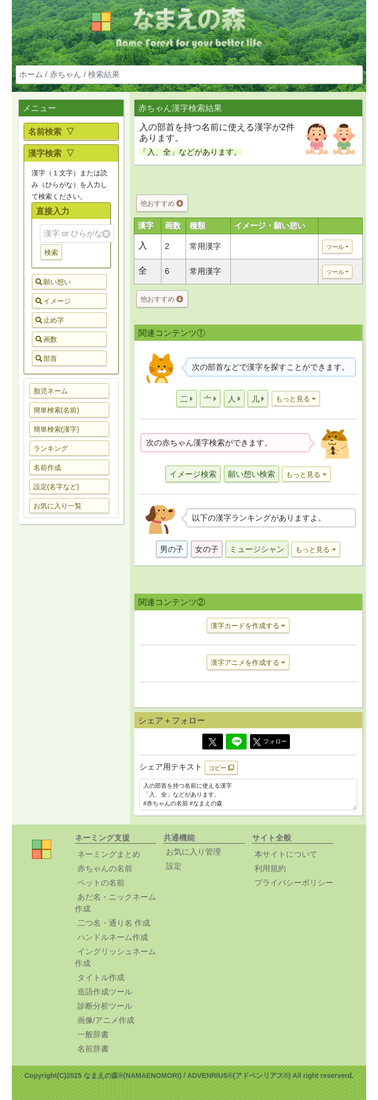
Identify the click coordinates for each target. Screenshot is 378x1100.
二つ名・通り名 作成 (113, 923)
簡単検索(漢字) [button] (56, 429)
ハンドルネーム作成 (112, 937)
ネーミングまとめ (108, 854)
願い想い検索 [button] (251, 474)
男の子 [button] (172, 549)
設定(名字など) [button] (56, 487)
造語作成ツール (104, 992)
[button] (186, 398)
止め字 (49, 320)
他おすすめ (161, 203)
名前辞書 (93, 1049)
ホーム (31, 74)
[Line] (236, 741)
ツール (335, 247)
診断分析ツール (104, 1006)
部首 (46, 358)
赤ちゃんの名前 (104, 868)
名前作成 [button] (47, 467)
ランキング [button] (50, 448)
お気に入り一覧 (57, 506)
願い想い (53, 282)
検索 (51, 252)
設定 (174, 866)
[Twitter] (212, 741)
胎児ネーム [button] (50, 391)
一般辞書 (93, 1034)
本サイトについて (285, 854)
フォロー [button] (270, 742)
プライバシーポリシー (293, 883)
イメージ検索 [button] (193, 474)
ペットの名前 (101, 883)
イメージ (53, 301)
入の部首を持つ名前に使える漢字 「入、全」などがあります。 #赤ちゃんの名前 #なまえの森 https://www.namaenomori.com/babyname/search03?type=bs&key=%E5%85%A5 (248, 794)
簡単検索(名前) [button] (56, 410)
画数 (46, 339)
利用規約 (270, 868)
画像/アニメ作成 (105, 1020)
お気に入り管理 (193, 852)
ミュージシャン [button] (256, 549)
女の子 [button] (207, 549)
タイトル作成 (101, 977)
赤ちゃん (65, 74)
